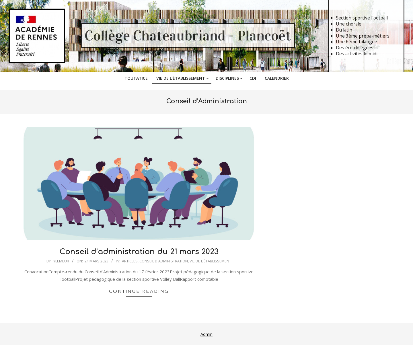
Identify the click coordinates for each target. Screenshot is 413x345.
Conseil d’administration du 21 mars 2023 (139, 251)
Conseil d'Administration (163, 261)
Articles (130, 261)
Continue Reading (139, 291)
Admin (206, 334)
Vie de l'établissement (210, 261)
